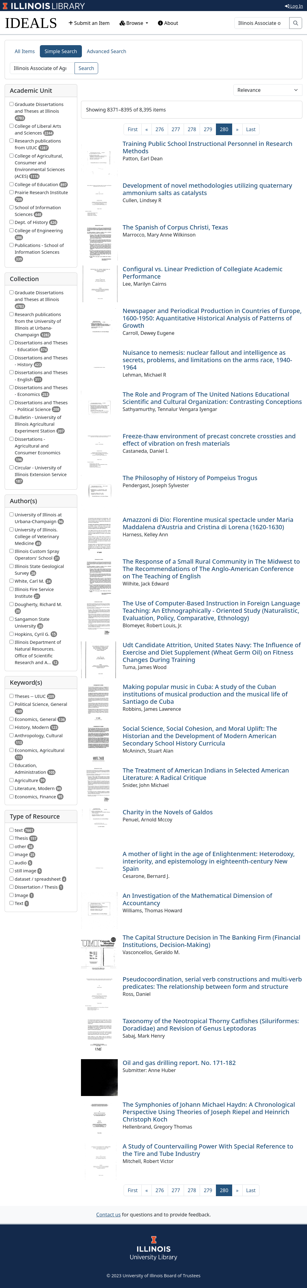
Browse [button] (132, 23)
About (168, 23)
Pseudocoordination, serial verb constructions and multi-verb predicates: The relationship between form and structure (212, 983)
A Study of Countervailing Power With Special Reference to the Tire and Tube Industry (208, 1150)
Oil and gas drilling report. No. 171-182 (179, 1063)
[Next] (237, 129)
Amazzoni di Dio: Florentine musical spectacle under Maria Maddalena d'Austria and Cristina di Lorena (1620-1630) (208, 523)
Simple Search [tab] (61, 51)
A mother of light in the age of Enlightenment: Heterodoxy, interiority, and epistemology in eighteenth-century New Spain (209, 861)
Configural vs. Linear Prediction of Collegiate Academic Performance (202, 272)
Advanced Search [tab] (106, 51)
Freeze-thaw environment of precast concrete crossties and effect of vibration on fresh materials (209, 440)
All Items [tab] (25, 51)
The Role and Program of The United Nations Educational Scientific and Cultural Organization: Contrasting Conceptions (212, 398)
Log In (294, 6)
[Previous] (146, 129)
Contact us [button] (108, 1214)
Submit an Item (89, 23)
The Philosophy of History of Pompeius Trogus (190, 478)
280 (226, 129)
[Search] (262, 23)
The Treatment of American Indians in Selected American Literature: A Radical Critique (206, 774)
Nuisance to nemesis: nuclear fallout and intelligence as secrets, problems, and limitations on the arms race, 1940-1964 (207, 359)
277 (176, 129)
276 (159, 129)
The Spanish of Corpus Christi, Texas (175, 227)
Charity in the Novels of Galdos (168, 812)
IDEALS (31, 23)
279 (208, 129)
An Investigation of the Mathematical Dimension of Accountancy (197, 899)
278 (192, 129)
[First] (132, 129)
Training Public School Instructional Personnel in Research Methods (208, 147)
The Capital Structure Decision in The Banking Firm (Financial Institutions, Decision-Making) (212, 941)
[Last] (251, 129)
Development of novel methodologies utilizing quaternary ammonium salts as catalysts (207, 189)
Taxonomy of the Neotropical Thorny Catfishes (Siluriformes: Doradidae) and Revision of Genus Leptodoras (211, 1024)
